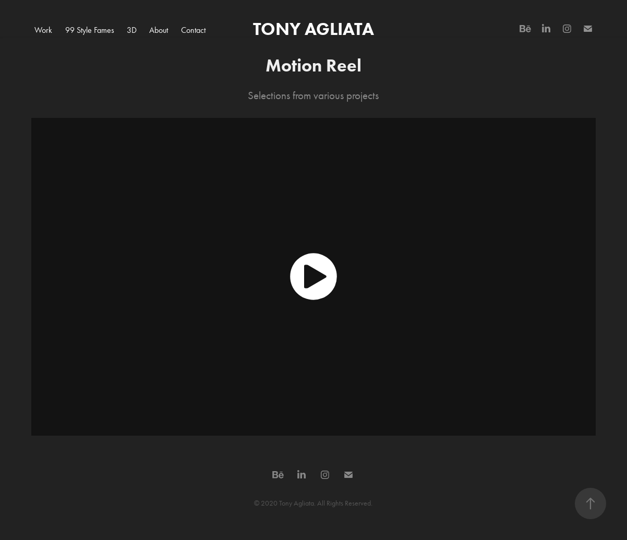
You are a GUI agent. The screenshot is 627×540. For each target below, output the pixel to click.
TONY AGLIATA (313, 29)
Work (43, 30)
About (158, 30)
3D (132, 30)
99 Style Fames (89, 30)
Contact (193, 30)
